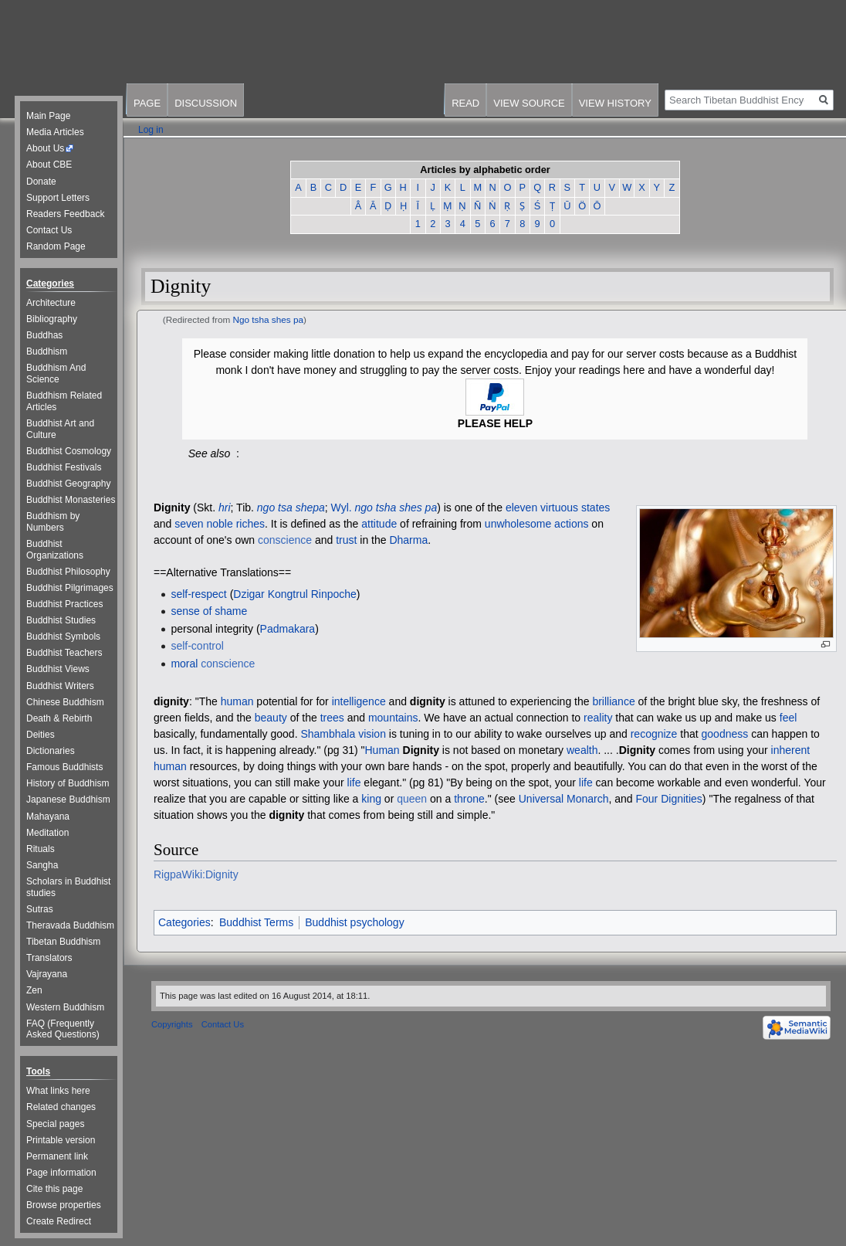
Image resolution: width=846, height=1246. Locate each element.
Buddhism (46, 351)
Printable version (60, 1140)
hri (224, 507)
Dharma (408, 540)
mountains (393, 717)
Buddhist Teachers (64, 652)
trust (346, 540)
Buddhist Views (58, 669)
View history (615, 103)
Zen (34, 990)
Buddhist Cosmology (68, 451)
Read (465, 103)
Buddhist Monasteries (70, 499)
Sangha (42, 865)
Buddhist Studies (61, 620)
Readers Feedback (65, 214)
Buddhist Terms (256, 922)
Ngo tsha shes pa (268, 319)
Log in (151, 129)
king (371, 799)
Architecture (51, 302)
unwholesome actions (537, 524)
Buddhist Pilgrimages (69, 587)
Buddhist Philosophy (68, 571)
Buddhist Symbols (63, 636)
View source (528, 103)
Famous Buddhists (64, 767)
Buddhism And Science (56, 373)
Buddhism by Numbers (53, 522)
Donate (41, 181)
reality (598, 717)
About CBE (49, 164)
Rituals (40, 849)
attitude (379, 524)
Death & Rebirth (59, 718)
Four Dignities (668, 799)
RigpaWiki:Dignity (196, 874)
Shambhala (327, 734)
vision (372, 734)
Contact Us (49, 230)
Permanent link (57, 1156)
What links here (58, 1090)
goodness (725, 734)
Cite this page (54, 1188)
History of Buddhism (67, 783)
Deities (40, 734)
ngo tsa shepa (291, 507)
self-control (197, 646)
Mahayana (47, 816)
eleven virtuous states (558, 507)
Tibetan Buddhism (63, 941)
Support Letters (58, 197)
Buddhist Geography (68, 483)
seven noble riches (219, 524)
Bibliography (51, 319)
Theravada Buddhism (70, 925)
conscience (285, 540)
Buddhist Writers (60, 686)
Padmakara (288, 629)
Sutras (39, 909)
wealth (582, 750)
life (354, 782)
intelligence (359, 701)
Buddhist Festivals (63, 467)
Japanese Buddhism (68, 799)
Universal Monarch (564, 799)
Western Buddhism (65, 1007)
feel (788, 717)
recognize (654, 734)
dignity (171, 701)
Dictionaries (50, 750)
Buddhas (44, 335)
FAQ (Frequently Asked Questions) (63, 1029)
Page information (61, 1172)
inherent (790, 750)
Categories (184, 922)
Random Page (56, 246)
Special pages (55, 1124)
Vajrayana (46, 974)
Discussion (205, 103)
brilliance (613, 701)
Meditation (47, 832)
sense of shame (209, 611)
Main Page (48, 115)
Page (147, 103)
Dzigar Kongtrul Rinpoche (295, 594)
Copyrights (171, 1024)
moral (184, 663)
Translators (49, 957)
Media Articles (55, 132)
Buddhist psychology (354, 922)
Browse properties (63, 1205)
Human (382, 750)
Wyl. (341, 507)
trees (332, 717)
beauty (271, 717)
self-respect (198, 594)
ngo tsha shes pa (396, 507)
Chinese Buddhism (65, 702)
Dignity (172, 507)
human (237, 701)
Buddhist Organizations (54, 549)
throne (469, 799)
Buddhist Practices (64, 604)
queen (412, 799)
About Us (45, 148)
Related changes (61, 1107)
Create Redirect (58, 1221)
